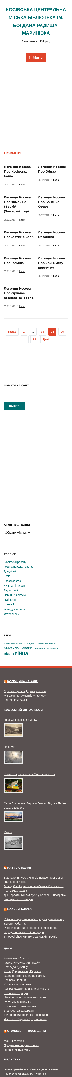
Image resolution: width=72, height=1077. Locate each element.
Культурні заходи (14, 550)
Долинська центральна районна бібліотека (32, 1043)
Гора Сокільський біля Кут (21, 684)
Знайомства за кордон (19, 975)
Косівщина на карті (22, 646)
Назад (12, 296)
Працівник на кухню (17, 1014)
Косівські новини (15, 945)
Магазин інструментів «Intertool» (25, 660)
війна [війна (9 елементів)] (21, 618)
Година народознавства (18, 531)
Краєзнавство (12, 545)
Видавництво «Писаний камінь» (25, 940)
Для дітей (10, 536)
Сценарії (9, 569)
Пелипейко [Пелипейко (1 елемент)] (37, 613)
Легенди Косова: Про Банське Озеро (52, 167)
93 (42, 296)
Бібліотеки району (15, 527)
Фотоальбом (11, 579)
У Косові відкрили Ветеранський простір (30, 901)
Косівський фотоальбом (20, 971)
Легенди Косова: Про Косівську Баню (17, 136)
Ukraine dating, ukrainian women (25, 962)
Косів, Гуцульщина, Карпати (22, 936)
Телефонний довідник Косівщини (26, 979)
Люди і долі (11, 555)
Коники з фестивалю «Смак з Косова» (29, 739)
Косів (22, 149)
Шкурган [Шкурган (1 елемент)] (54, 613)
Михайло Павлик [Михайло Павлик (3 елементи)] (18, 613)
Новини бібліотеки (15, 560)
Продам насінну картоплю (21, 1010)
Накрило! (10, 711)
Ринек (8, 797)
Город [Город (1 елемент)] (25, 608)
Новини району (19, 874)
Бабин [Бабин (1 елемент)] (19, 608)
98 (34, 304)
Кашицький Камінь (16, 664)
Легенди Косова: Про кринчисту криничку (52, 227)
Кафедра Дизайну (16, 932)
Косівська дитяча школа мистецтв (26, 953)
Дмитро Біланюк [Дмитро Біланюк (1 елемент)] (36, 608)
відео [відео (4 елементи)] (9, 619)
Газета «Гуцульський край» (22, 927)
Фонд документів (14, 574)
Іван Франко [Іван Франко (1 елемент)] (9, 608)
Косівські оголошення (18, 949)
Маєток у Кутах (14, 1005)
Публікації (10, 564)
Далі (46, 304)
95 (62, 296)
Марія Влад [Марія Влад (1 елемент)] (50, 608)
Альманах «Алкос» (16, 923)
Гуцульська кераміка (17, 966)
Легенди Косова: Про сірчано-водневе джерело (19, 258)
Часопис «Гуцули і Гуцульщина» (25, 984)
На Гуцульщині (19, 832)
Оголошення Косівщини (26, 995)
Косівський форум (16, 958)
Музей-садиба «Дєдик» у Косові (25, 656)
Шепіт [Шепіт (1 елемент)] (46, 613)
